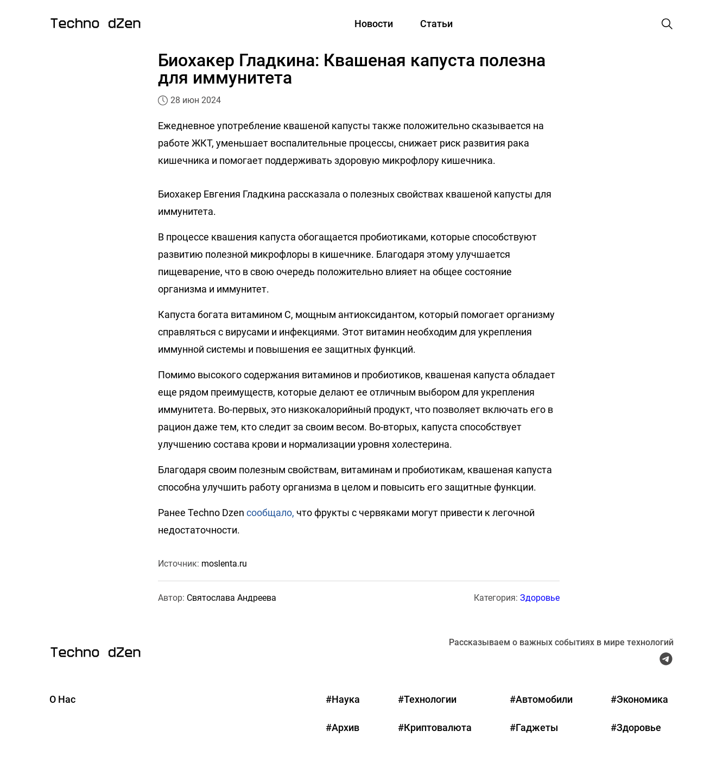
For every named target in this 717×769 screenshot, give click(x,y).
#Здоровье (636, 727)
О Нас (62, 699)
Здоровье (540, 598)
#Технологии (427, 699)
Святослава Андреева (231, 598)
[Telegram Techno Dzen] (666, 661)
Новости (373, 23)
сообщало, (270, 512)
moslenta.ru (224, 563)
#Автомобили (541, 699)
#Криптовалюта (435, 727)
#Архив (342, 727)
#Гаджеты (534, 727)
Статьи (436, 23)
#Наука (343, 699)
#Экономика (639, 699)
